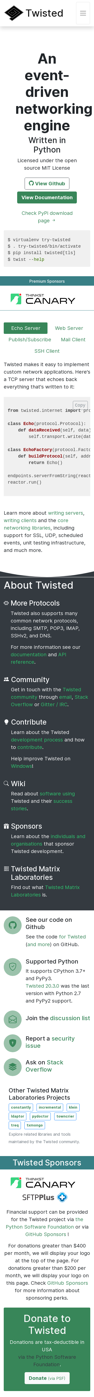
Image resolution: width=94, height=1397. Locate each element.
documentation (29, 655)
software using (57, 794)
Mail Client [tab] (73, 340)
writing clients (20, 520)
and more (38, 944)
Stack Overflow (44, 1066)
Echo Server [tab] (25, 328)
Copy (80, 405)
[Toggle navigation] (83, 13)
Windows (21, 766)
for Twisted (72, 937)
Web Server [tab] (69, 328)
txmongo (35, 1125)
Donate (47, 1378)
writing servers (65, 513)
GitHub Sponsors (45, 1234)
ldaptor (17, 1116)
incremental (50, 1107)
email (65, 697)
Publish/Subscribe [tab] (29, 340)
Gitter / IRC (54, 704)
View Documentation (47, 197)
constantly (21, 1107)
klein (73, 1107)
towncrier (65, 1116)
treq (15, 1125)
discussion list (70, 1018)
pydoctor (40, 1116)
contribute (29, 747)
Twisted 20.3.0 (43, 986)
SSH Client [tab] (47, 351)
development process (37, 740)
